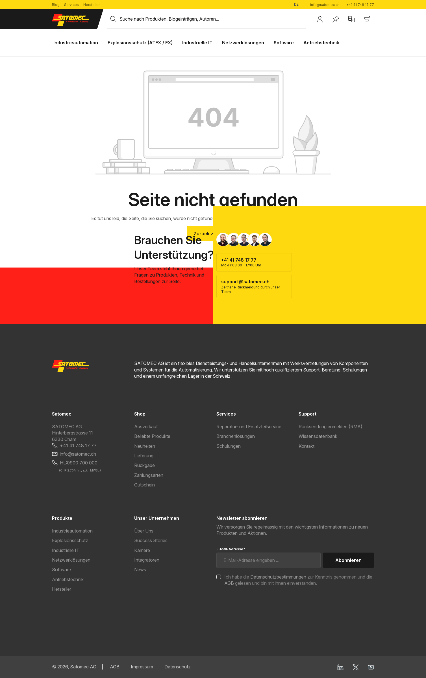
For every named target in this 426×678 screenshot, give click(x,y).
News (140, 569)
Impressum (142, 667)
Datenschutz (177, 667)
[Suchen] (113, 19)
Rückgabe (144, 465)
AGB (229, 583)
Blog (56, 5)
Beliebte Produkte (152, 436)
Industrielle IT (65, 550)
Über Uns (143, 531)
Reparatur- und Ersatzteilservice (248, 426)
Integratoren (146, 560)
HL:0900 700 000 (78, 463)
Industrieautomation (72, 531)
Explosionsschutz (70, 540)
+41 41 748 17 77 (360, 5)
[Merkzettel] (335, 19)
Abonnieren (348, 560)
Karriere (142, 550)
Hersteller (91, 5)
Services (71, 5)
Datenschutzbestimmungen (278, 577)
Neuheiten (144, 446)
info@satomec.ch (325, 5)
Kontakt (306, 446)
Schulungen (228, 446)
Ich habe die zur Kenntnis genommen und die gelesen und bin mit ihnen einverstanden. (298, 580)
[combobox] (212, 19)
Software (61, 569)
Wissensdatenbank (318, 436)
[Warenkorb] (367, 19)
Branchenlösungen (235, 436)
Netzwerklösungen (71, 560)
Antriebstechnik (68, 579)
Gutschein (144, 485)
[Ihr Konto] (320, 19)
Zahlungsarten (148, 475)
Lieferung (143, 455)
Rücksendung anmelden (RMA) (330, 426)
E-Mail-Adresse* (230, 549)
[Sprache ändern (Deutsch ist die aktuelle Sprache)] (298, 4)
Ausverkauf (146, 426)
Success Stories (151, 540)
